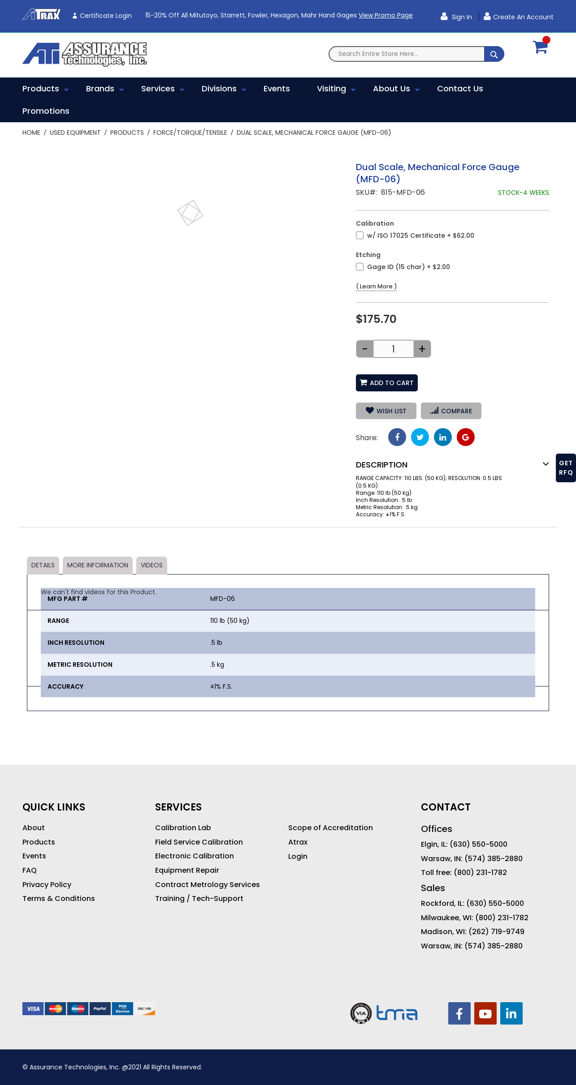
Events (34, 856)
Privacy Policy (46, 885)
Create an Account (523, 17)
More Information (97, 565)
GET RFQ (566, 468)
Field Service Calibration (199, 842)
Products (127, 132)
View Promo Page (386, 15)
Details (43, 565)
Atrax (297, 842)
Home (31, 132)
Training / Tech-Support (199, 899)
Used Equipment (75, 132)
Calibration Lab (183, 828)
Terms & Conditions (58, 899)
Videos (152, 565)
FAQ (29, 870)
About (33, 828)
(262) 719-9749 (496, 932)
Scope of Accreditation (330, 828)
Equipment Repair (187, 870)
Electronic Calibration (194, 856)
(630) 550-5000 (478, 844)
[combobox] (416, 54)
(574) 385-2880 (493, 859)
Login (297, 857)
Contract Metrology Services (207, 885)
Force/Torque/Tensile (190, 132)
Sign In (461, 17)
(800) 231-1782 (480, 873)
